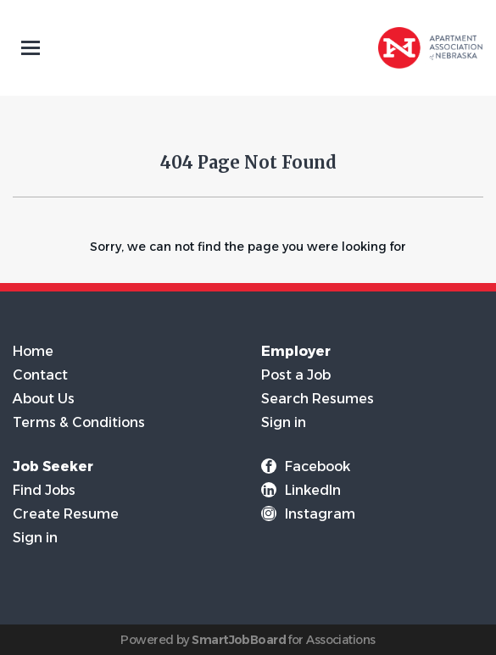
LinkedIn (313, 490)
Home (33, 351)
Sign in (283, 422)
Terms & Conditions (79, 422)
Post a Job (296, 375)
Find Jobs (44, 490)
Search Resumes (317, 399)
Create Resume (66, 514)
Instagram (320, 514)
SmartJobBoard (239, 639)
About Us (44, 399)
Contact (40, 375)
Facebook (317, 466)
